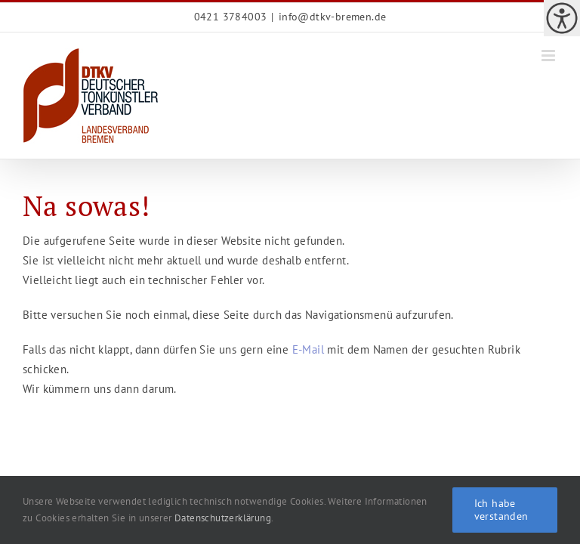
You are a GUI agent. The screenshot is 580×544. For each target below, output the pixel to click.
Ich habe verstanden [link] (501, 509)
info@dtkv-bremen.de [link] (333, 16)
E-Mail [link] (308, 349)
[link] (562, 18)
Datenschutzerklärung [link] (222, 518)
